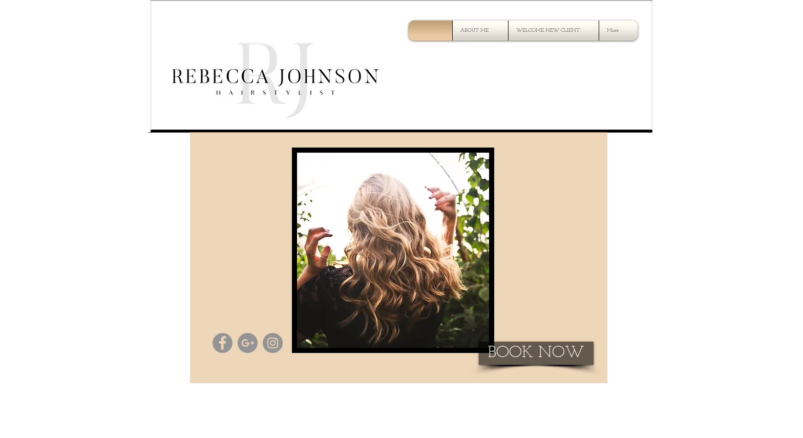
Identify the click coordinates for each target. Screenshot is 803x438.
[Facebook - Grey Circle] (223, 343)
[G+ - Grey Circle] (248, 343)
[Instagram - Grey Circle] (273, 343)
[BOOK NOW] (536, 353)
